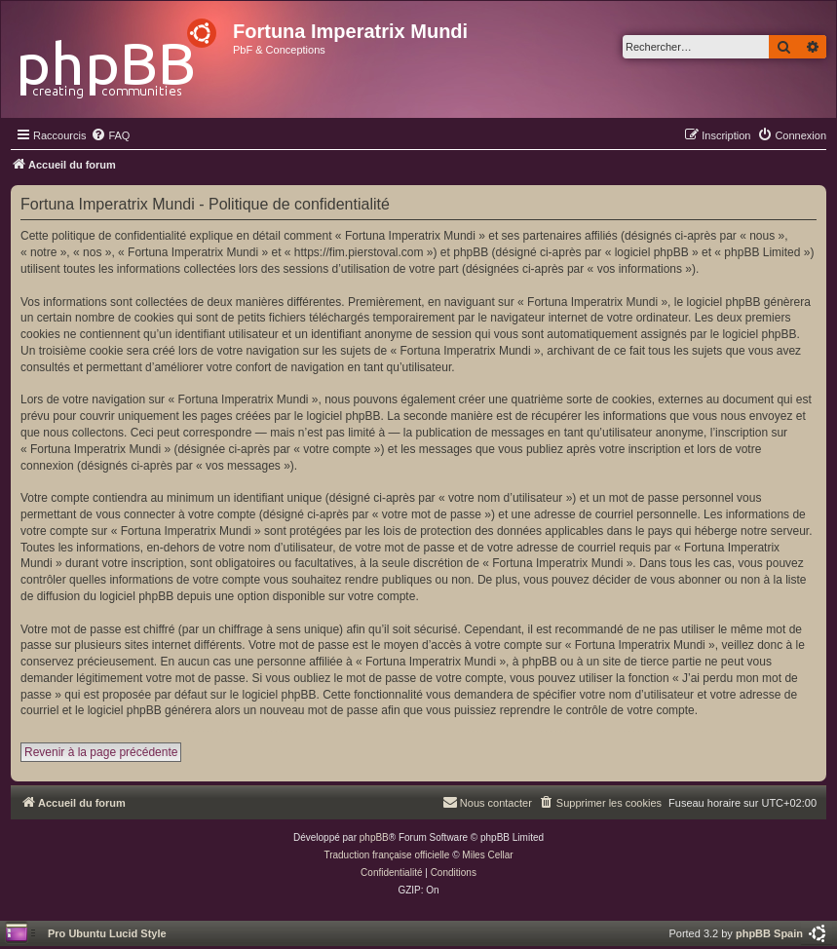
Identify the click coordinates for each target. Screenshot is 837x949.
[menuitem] (110, 135)
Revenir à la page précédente (100, 752)
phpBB (374, 837)
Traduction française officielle (386, 855)
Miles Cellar (487, 855)
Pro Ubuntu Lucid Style (107, 933)
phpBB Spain (769, 933)
